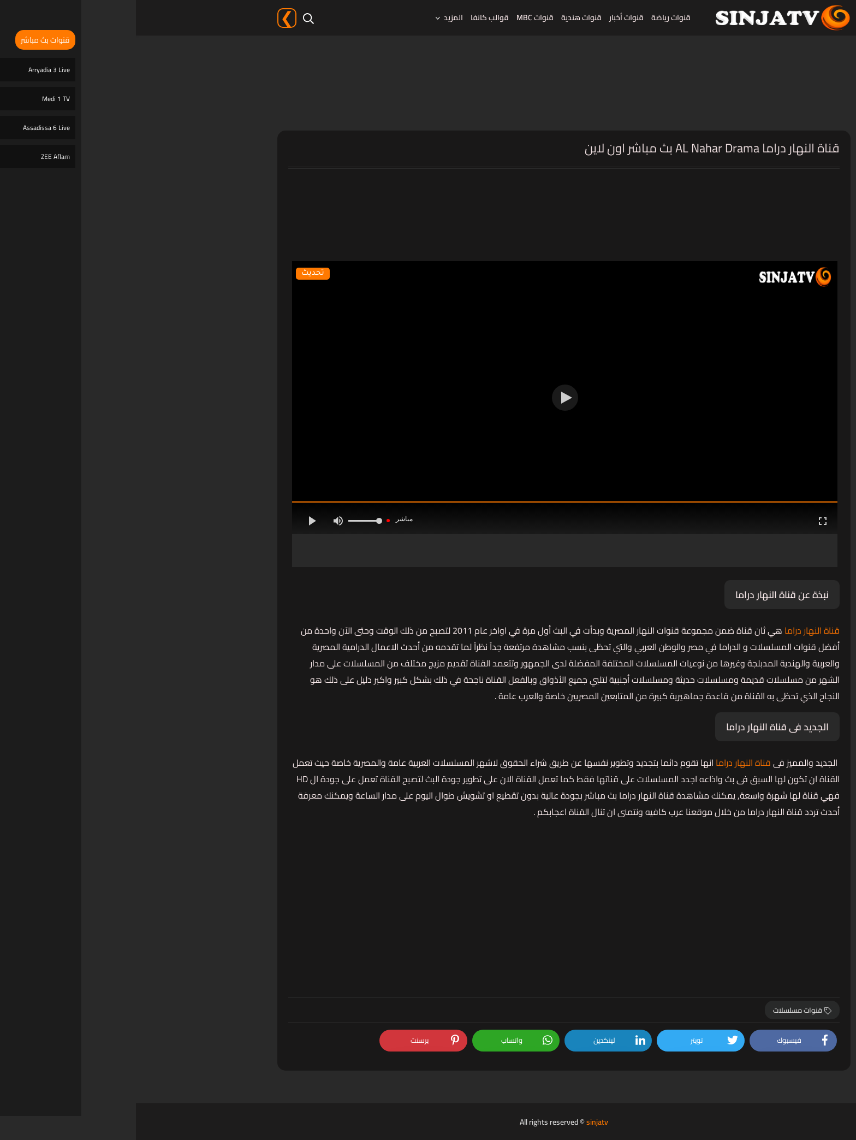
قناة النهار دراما (675, 630)
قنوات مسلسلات (666, 1010)
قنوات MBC (399, 17)
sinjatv (461, 1122)
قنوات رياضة (535, 17)
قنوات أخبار (490, 17)
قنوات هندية (445, 17)
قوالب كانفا (354, 17)
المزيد (317, 17)
